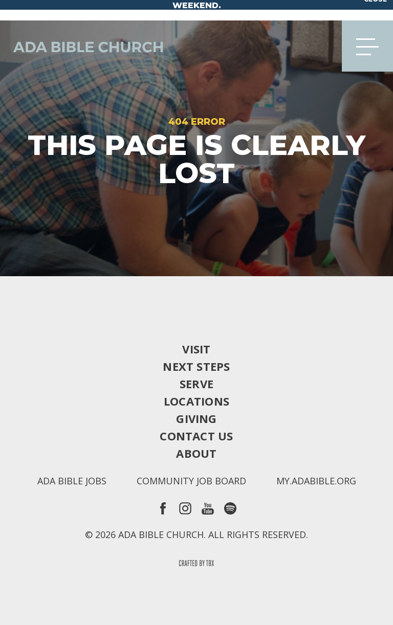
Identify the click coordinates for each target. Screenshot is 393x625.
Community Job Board (191, 481)
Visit (196, 349)
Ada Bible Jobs (71, 481)
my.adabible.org (316, 481)
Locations (196, 401)
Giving (196, 418)
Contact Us (196, 436)
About (196, 453)
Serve (196, 383)
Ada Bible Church (82, 46)
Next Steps (196, 366)
